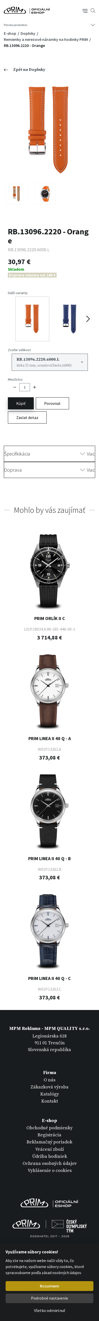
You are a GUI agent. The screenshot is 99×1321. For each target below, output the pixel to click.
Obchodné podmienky (49, 1128)
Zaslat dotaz (27, 417)
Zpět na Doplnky (24, 69)
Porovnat (52, 403)
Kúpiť (20, 403)
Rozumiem (49, 1285)
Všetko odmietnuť (49, 1310)
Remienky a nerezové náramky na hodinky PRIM (46, 39)
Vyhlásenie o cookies (50, 1170)
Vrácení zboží (49, 1149)
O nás (49, 1080)
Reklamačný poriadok (49, 1142)
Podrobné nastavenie (49, 1298)
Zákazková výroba (49, 1087)
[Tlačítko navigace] (85, 10)
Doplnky (28, 33)
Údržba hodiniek (49, 1156)
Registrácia (49, 1135)
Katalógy (49, 1094)
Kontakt (49, 1101)
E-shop (10, 33)
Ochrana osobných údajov (50, 1163)
